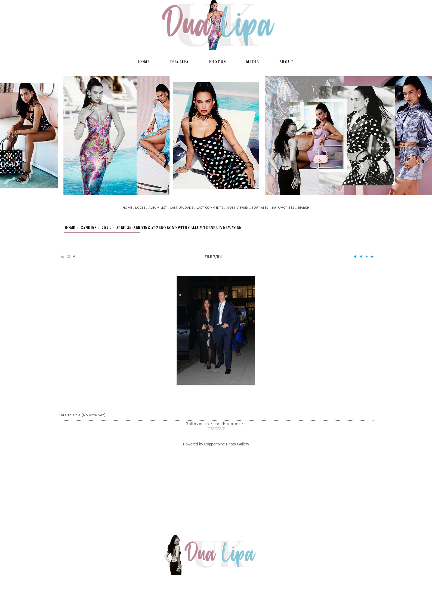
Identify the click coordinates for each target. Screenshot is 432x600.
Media (252, 61)
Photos (217, 61)
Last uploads (181, 207)
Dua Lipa (179, 61)
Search (304, 207)
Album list (158, 207)
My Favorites (283, 207)
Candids (88, 227)
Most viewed (237, 207)
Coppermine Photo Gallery (226, 444)
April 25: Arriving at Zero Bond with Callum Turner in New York (179, 227)
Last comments (209, 207)
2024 (106, 227)
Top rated (260, 207)
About (286, 61)
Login (140, 207)
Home (144, 61)
